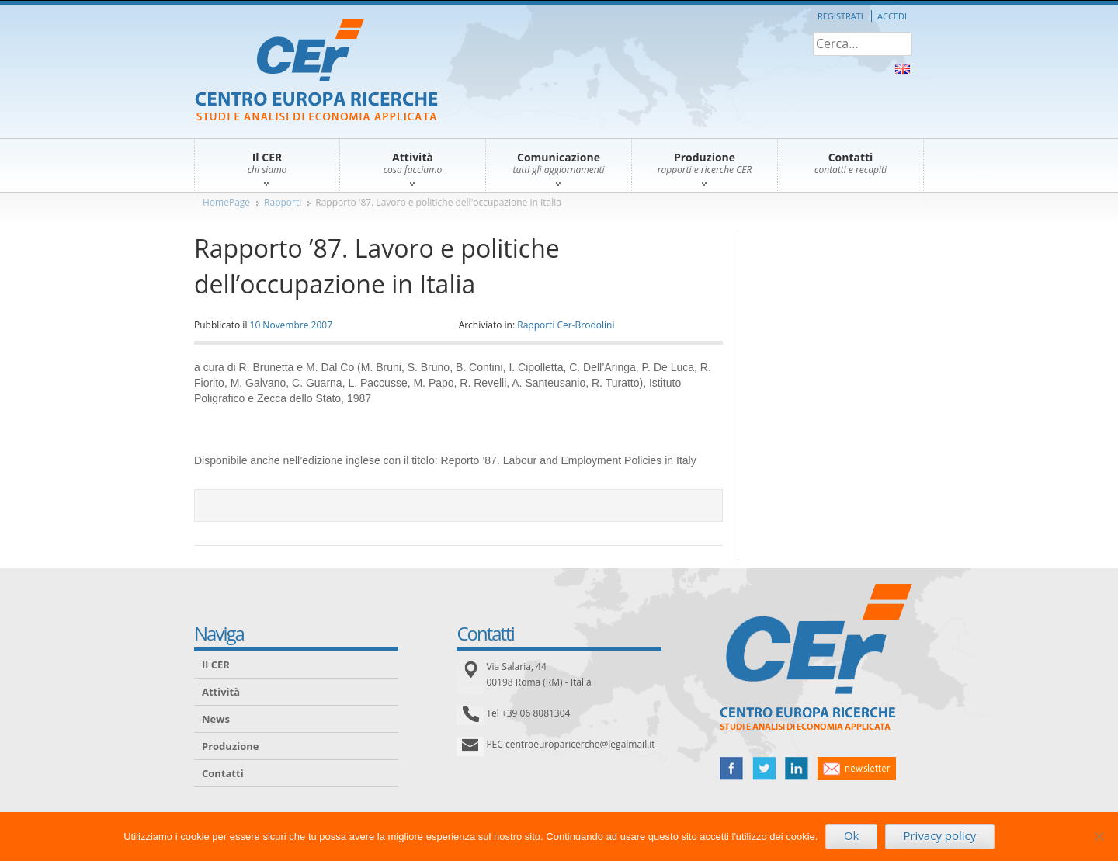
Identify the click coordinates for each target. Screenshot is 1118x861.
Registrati (840, 16)
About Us (902, 69)
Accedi (892, 16)
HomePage (226, 202)
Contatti (223, 773)
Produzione (230, 746)
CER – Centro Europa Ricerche (316, 71)
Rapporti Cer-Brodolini (565, 325)
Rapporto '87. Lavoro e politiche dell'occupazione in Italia (438, 202)
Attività (221, 692)
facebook (731, 768)
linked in (796, 768)
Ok (851, 835)
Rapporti (282, 202)
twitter (764, 768)
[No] (1098, 836)
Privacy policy (939, 835)
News (216, 719)
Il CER (216, 665)
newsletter (857, 768)
